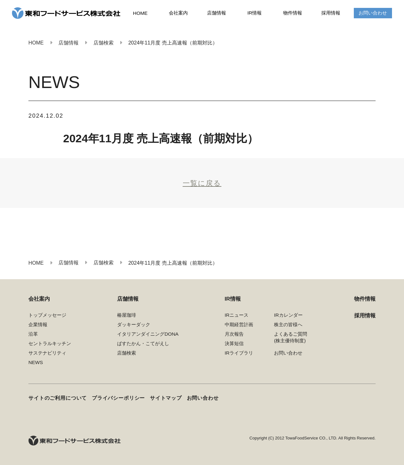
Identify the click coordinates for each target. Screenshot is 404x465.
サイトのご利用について (57, 398)
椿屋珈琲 (126, 315)
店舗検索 (126, 353)
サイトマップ (166, 398)
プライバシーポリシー (118, 398)
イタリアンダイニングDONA (147, 334)
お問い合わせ (373, 12)
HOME (140, 13)
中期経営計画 (239, 324)
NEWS (35, 362)
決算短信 (234, 343)
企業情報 (37, 324)
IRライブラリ (239, 353)
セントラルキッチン (49, 343)
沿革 (33, 334)
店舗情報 (216, 12)
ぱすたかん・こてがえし (143, 343)
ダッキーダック (133, 324)
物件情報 (292, 12)
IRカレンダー (288, 315)
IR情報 (254, 12)
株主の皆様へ (288, 324)
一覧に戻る (202, 183)
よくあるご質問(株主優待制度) (290, 337)
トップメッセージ (47, 315)
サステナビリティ (47, 353)
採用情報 (330, 12)
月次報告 (234, 334)
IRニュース (236, 315)
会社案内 (178, 12)
